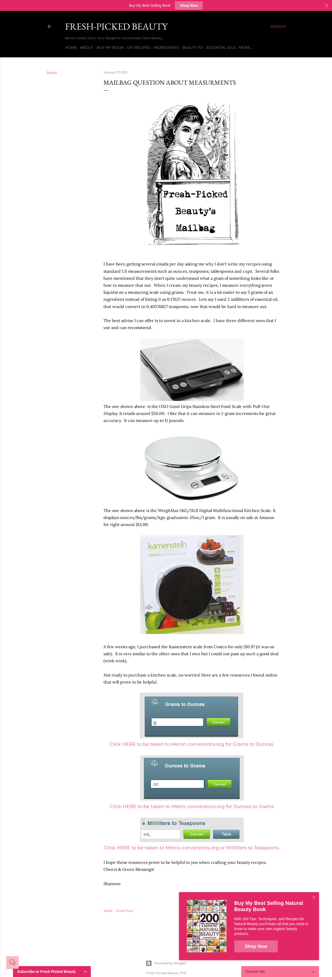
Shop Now (189, 5)
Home (71, 47)
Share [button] (51, 72)
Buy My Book (110, 47)
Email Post (124, 911)
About (86, 47)
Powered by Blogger (166, 963)
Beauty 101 (192, 47)
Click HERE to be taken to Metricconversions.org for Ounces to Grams (192, 806)
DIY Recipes (138, 47)
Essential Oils (221, 47)
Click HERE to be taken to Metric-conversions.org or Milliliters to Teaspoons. (192, 848)
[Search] (278, 26)
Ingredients (166, 47)
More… (246, 47)
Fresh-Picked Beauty (116, 26)
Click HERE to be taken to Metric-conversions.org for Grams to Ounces (191, 744)
